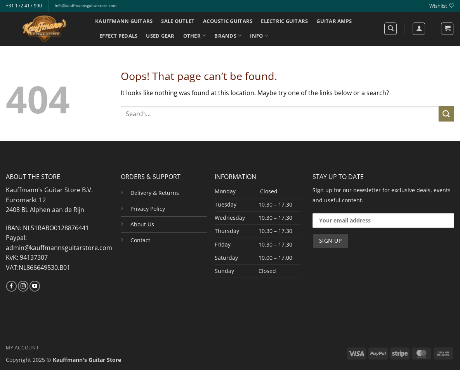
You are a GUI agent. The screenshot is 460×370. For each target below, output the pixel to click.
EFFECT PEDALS (118, 35)
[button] (447, 29)
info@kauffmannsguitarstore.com (85, 5)
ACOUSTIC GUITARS (227, 20)
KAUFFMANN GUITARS (124, 20)
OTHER (194, 35)
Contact (140, 240)
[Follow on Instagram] (23, 286)
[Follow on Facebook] (11, 286)
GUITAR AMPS (334, 20)
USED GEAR (160, 35)
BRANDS (227, 35)
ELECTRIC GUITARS (284, 20)
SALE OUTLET (177, 20)
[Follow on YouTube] (35, 286)
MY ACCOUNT (22, 347)
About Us (142, 224)
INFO (259, 35)
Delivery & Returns (154, 192)
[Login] (419, 29)
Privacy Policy (147, 208)
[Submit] (446, 113)
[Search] (390, 29)
